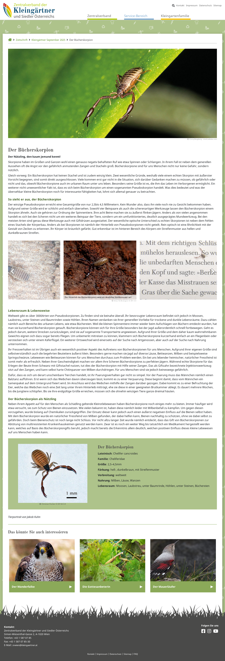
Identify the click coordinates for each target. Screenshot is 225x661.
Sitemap (217, 5)
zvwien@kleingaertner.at (26, 645)
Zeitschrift (22, 40)
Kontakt (180, 5)
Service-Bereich (135, 16)
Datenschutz (205, 5)
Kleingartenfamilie (175, 16)
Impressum (191, 5)
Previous (12, 274)
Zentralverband (99, 16)
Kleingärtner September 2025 (52, 40)
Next (212, 274)
